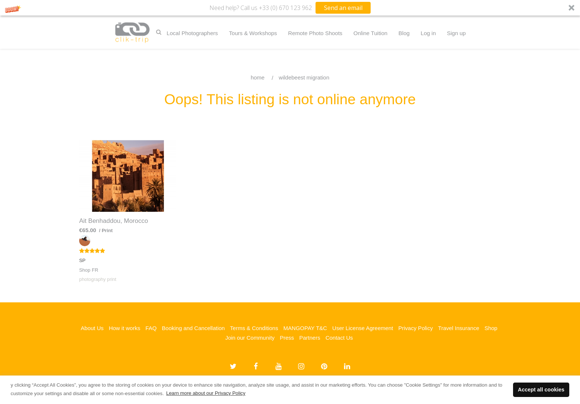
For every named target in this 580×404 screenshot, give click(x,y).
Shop (491, 328)
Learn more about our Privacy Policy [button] (205, 393)
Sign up (456, 33)
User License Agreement (362, 328)
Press (287, 338)
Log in (428, 33)
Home (258, 77)
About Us (92, 328)
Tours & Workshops (253, 33)
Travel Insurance (458, 328)
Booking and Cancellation (193, 328)
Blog (403, 33)
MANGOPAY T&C (305, 328)
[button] (290, 8)
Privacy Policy (415, 328)
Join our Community (249, 338)
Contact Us (339, 338)
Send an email (343, 8)
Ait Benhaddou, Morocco (113, 220)
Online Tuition (371, 33)
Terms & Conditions (254, 328)
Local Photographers (192, 33)
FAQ (150, 328)
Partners (309, 338)
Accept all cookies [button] (541, 390)
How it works (124, 328)
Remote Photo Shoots (315, 33)
